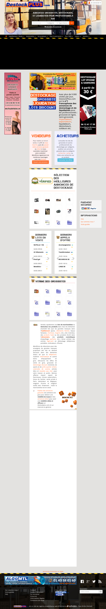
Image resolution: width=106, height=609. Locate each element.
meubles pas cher (46, 371)
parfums (53, 339)
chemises (51, 333)
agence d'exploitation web (49, 606)
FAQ (82, 219)
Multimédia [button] (31, 36)
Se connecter (34, 594)
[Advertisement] (53, 54)
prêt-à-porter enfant (49, 367)
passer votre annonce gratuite (41, 146)
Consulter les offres (65, 160)
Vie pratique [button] (43, 36)
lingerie (57, 333)
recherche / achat (64, 153)
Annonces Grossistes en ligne (53, 571)
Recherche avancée (53, 27)
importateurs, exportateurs (65, 120)
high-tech (50, 341)
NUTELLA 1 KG (39, 245)
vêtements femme (62, 331)
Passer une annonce (40, 162)
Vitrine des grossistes (50, 281)
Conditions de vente (37, 600)
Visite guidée (85, 224)
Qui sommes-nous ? (88, 222)
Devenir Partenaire (36, 592)
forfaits (43, 159)
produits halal (49, 335)
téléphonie (52, 354)
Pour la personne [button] (56, 36)
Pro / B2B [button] (69, 36)
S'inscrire (33, 596)
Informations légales (37, 598)
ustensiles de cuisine (41, 369)
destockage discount (40, 365)
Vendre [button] (86, 36)
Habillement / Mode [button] (16, 36)
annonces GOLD (43, 399)
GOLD (39, 149)
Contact (33, 590)
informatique (44, 357)
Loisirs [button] (78, 36)
